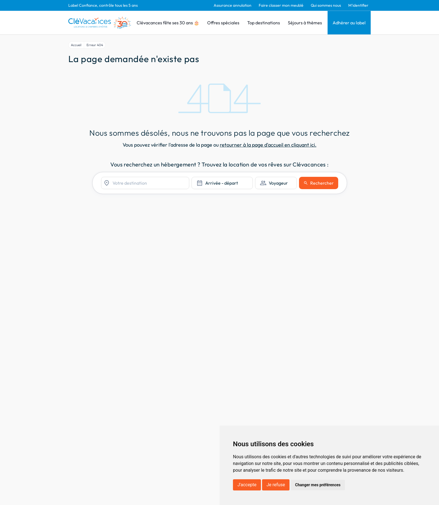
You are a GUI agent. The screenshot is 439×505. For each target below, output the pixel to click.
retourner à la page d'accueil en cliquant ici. (268, 145)
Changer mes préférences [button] (317, 485)
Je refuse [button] (276, 484)
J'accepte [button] (246, 484)
